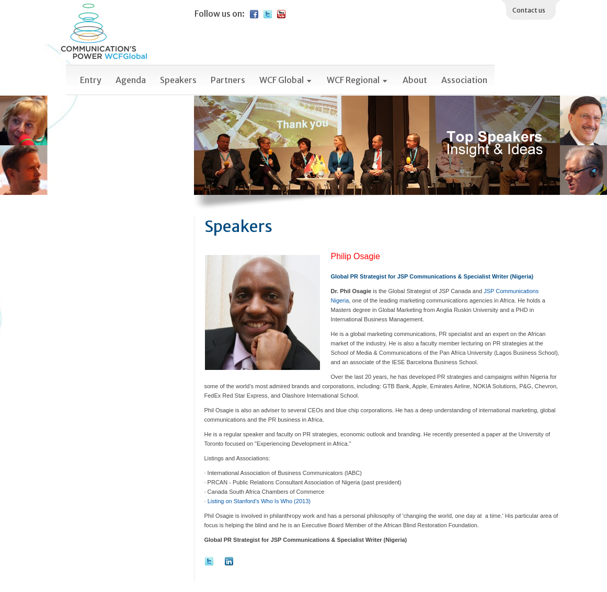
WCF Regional (357, 80)
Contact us (528, 10)
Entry (90, 80)
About (415, 80)
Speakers (178, 80)
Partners (228, 80)
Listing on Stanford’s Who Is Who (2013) (259, 501)
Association (464, 80)
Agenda (131, 80)
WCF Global (286, 80)
